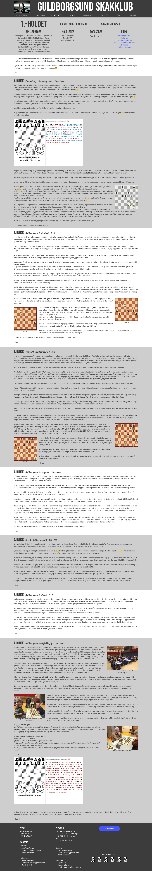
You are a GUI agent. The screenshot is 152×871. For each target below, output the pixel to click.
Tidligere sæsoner (124, 47)
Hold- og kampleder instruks (124, 43)
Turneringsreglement (124, 40)
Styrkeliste (124, 38)
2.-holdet (124, 45)
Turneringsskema (124, 36)
